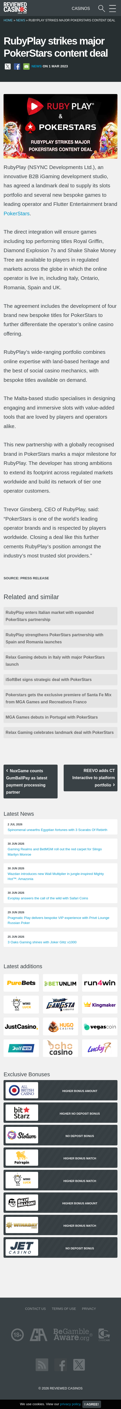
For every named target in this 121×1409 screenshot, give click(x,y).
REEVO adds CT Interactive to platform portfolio (93, 777)
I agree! (92, 1404)
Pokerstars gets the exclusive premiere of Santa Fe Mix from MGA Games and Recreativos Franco (58, 698)
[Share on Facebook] (17, 66)
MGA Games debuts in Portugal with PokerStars (52, 717)
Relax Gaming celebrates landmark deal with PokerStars (60, 732)
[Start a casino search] (101, 8)
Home (8, 20)
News (20, 20)
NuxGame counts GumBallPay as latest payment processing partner (26, 781)
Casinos (81, 8)
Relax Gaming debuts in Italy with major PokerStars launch (55, 660)
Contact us (35, 1309)
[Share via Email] (26, 66)
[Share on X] (8, 66)
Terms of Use (64, 1309)
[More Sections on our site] (112, 8)
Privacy (89, 1309)
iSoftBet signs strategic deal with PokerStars (49, 679)
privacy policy (70, 1404)
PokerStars (17, 213)
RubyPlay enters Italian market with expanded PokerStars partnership (50, 616)
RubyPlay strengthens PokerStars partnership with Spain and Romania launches (54, 638)
